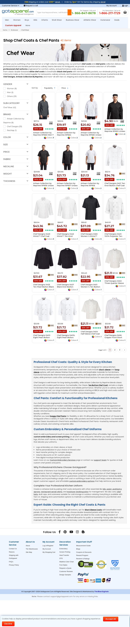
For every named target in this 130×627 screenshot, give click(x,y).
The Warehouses (32, 549)
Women (18, 20)
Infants (46, 20)
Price (65, 88)
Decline (8, 624)
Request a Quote (65, 568)
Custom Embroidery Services (63, 460)
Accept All (110, 619)
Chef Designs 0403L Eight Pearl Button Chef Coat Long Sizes (66, 337)
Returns (12, 552)
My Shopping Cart (49, 552)
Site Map (29, 552)
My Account (111, 5)
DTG (61, 558)
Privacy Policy (14, 565)
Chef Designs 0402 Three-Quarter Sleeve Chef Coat (114, 283)
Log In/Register (48, 546)
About (28, 546)
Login (125, 5)
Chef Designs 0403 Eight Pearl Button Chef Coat (41, 337)
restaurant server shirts (51, 492)
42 (62, 40)
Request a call (31, 5)
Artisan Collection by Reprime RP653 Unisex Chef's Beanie (115, 131)
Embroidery (63, 549)
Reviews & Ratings (83, 559)
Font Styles (63, 565)
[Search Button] (69, 12)
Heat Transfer (64, 555)
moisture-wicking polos (77, 492)
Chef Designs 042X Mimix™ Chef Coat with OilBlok (41, 236)
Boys (28, 20)
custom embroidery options (82, 481)
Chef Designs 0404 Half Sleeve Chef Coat (90, 333)
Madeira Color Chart (66, 562)
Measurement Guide (83, 546)
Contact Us (13, 549)
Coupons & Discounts (83, 552)
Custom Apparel (14, 25)
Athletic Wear (91, 20)
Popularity (49, 88)
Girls (36, 20)
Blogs (78, 549)
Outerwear (106, 20)
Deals (116, 20)
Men (8, 20)
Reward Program (82, 555)
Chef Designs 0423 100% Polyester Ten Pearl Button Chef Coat (115, 236)
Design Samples (65, 575)
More (29, 25)
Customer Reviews (66, 571)
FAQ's (11, 562)
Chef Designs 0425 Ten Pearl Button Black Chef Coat (43, 287)
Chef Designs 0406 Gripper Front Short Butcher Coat (113, 337)
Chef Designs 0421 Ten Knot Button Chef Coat (115, 184)
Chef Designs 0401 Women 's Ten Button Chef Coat (90, 287)
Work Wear (58, 20)
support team (100, 460)
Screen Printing (64, 552)
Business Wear (73, 20)
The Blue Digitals (101, 591)
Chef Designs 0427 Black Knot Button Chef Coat (65, 287)
